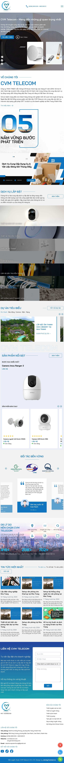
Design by (46, 760)
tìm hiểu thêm (7, 37)
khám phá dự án (43, 334)
